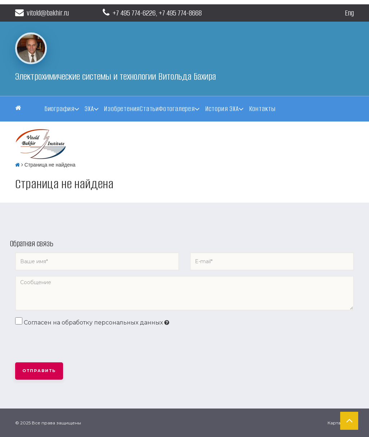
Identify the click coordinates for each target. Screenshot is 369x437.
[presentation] (70, 345)
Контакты (262, 109)
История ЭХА (222, 109)
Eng (349, 13)
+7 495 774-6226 (134, 13)
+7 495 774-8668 (180, 13)
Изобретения (122, 109)
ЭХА (89, 109)
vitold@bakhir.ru (42, 13)
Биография (59, 109)
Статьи (149, 109)
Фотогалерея (177, 109)
